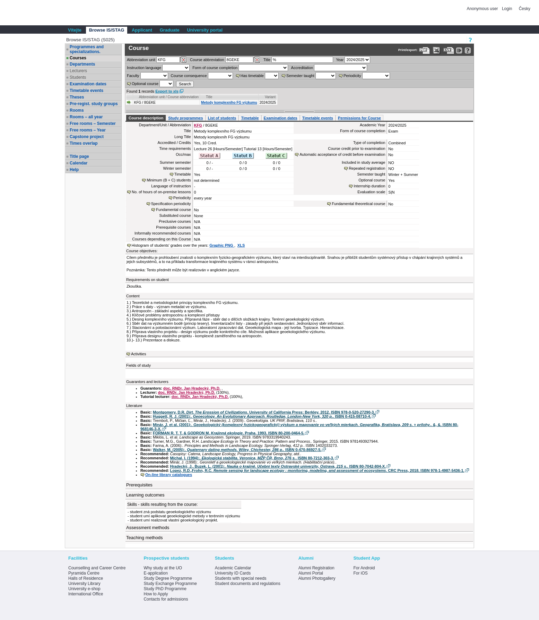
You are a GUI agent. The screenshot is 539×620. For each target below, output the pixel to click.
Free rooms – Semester (93, 123)
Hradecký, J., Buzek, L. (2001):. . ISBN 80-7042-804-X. (278, 466)
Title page (79, 156)
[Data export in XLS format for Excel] (436, 50)
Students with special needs (241, 578)
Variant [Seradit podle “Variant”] (270, 97)
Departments (82, 64)
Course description (146, 118)
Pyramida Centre (83, 573)
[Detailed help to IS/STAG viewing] (467, 50)
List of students (222, 118)
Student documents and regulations (247, 583)
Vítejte (74, 30)
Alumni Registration (316, 568)
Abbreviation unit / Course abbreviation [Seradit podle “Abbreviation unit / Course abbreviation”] (169, 97)
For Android (364, 568)
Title (266, 60)
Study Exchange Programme (170, 583)
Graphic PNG (221, 245)
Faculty (133, 76)
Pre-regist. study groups (94, 103)
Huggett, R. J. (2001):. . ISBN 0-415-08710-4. (262, 416)
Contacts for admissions (166, 599)
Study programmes (185, 118)
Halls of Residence (85, 578)
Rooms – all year (86, 116)
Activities (138, 354)
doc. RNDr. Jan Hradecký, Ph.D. (191, 388)
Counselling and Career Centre (96, 568)
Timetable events (86, 90)
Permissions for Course (359, 118)
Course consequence (189, 76)
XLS (241, 245)
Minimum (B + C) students (169, 180)
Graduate (170, 30)
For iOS (360, 573)
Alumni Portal (310, 573)
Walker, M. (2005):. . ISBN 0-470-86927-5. (237, 450)
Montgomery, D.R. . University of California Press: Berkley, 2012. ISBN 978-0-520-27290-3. (264, 412)
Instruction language (144, 68)
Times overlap (83, 143)
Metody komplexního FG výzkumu (229, 102)
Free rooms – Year (88, 130)
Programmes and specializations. (87, 49)
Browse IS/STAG (106, 30)
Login (507, 8)
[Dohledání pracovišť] (183, 60)
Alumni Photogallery (317, 578)
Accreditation (302, 68)
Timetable (250, 118)
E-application (155, 573)
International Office (85, 594)
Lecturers (78, 70)
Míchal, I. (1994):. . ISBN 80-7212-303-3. (252, 458)
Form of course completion (214, 68)
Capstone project (87, 136)
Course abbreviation (207, 60)
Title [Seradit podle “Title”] (209, 97)
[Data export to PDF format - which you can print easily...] (424, 50)
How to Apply (156, 594)
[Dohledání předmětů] (257, 60)
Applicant (142, 30)
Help (74, 169)
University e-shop (84, 588)
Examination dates (88, 84)
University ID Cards (233, 573)
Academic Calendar (233, 568)
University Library (84, 583)
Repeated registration (367, 168)
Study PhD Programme (165, 588)
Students (78, 77)
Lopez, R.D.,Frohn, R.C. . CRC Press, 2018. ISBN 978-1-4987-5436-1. (317, 470)
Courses (78, 58)
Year (340, 60)
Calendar (78, 163)
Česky (524, 8)
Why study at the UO (163, 568)
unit (141, 60)
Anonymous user (483, 8)
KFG (198, 125)
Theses (77, 97)
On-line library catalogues (168, 475)
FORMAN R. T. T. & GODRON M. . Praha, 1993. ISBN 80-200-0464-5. (228, 433)
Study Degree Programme (168, 578)
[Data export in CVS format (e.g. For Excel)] (448, 50)
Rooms (77, 110)
